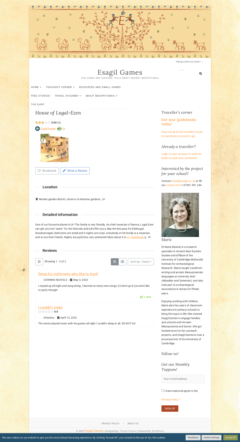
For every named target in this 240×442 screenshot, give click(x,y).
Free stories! (141, 87)
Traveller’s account (188, 62)
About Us (133, 423)
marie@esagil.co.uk (183, 181)
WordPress (158, 431)
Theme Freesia (128, 431)
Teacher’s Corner (65, 87)
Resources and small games (106, 87)
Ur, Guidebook (135, 237)
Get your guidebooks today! (178, 122)
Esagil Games (120, 72)
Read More (193, 437)
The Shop (80, 96)
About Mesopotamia (51, 96)
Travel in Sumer (167, 87)
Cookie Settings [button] (211, 437)
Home (41, 87)
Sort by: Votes (139, 262)
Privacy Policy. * (170, 399)
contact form (174, 185)
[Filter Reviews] (39, 262)
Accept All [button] (231, 437)
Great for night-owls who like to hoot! (68, 274)
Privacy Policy (110, 423)
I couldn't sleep (50, 307)
